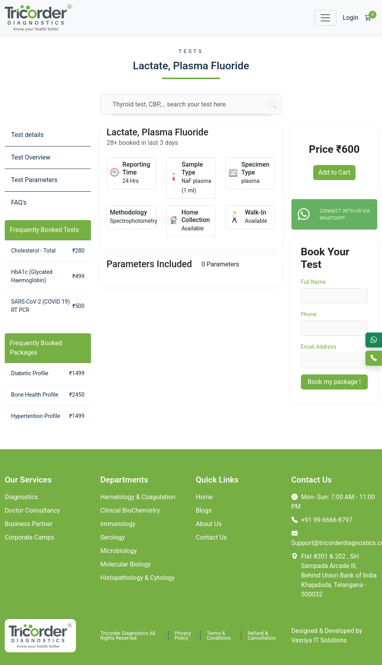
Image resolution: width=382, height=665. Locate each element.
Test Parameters (34, 180)
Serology (112, 537)
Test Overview (31, 157)
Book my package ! (334, 382)
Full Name (313, 282)
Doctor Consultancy (32, 510)
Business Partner (29, 524)
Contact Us (211, 537)
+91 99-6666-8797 (322, 520)
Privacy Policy (183, 635)
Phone (309, 314)
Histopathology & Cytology (137, 577)
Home (204, 497)
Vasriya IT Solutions (319, 640)
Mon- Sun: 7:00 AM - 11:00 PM (333, 501)
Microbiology (118, 551)
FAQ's (18, 202)
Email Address (319, 347)
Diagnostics (21, 497)
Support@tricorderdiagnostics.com (334, 538)
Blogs (204, 510)
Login (350, 17)
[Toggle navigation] (325, 18)
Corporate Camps (29, 537)
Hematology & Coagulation (138, 497)
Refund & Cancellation (262, 635)
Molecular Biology (125, 564)
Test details (27, 135)
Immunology (118, 524)
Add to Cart (334, 172)
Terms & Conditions (219, 635)
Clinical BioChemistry (130, 510)
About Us (208, 524)
